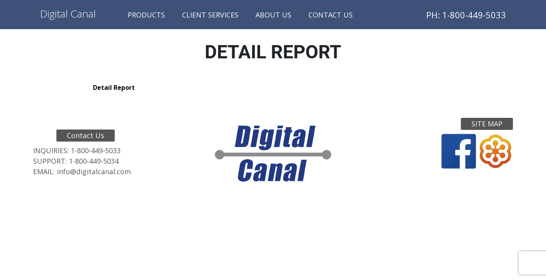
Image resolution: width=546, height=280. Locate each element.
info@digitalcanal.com (94, 171)
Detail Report (114, 87)
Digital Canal (68, 14)
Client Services (210, 14)
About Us (273, 14)
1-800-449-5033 (96, 150)
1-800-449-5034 (94, 161)
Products (146, 14)
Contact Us (330, 14)
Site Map (486, 123)
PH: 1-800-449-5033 (466, 15)
